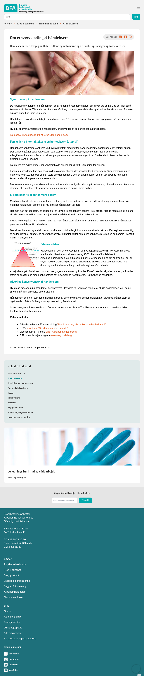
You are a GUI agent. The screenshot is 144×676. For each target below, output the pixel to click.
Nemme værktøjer (13, 597)
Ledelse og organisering (17, 581)
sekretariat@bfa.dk (21, 543)
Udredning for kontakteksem (20, 383)
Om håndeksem (15, 378)
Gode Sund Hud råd (16, 373)
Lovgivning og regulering (19, 417)
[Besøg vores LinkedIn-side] (72, 665)
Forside (8, 23)
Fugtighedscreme (15, 407)
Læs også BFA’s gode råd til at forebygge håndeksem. (39, 135)
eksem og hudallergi (61, 335)
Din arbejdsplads (13, 627)
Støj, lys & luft (11, 575)
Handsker (12, 402)
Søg (136, 16)
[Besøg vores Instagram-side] (72, 659)
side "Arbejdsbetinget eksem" (62, 331)
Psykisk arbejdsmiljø (15, 564)
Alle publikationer (13, 633)
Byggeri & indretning (15, 586)
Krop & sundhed (25, 23)
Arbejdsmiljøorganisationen (20, 412)
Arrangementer (12, 622)
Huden (11, 393)
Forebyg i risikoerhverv (18, 388)
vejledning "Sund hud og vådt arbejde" (47, 328)
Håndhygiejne (14, 397)
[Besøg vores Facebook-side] (72, 654)
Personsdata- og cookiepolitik (20, 638)
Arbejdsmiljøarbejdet (15, 591)
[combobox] (67, 17)
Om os (7, 611)
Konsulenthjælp (12, 616)
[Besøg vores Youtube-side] (72, 670)
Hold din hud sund (48, 23)
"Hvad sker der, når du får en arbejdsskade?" (81, 324)
